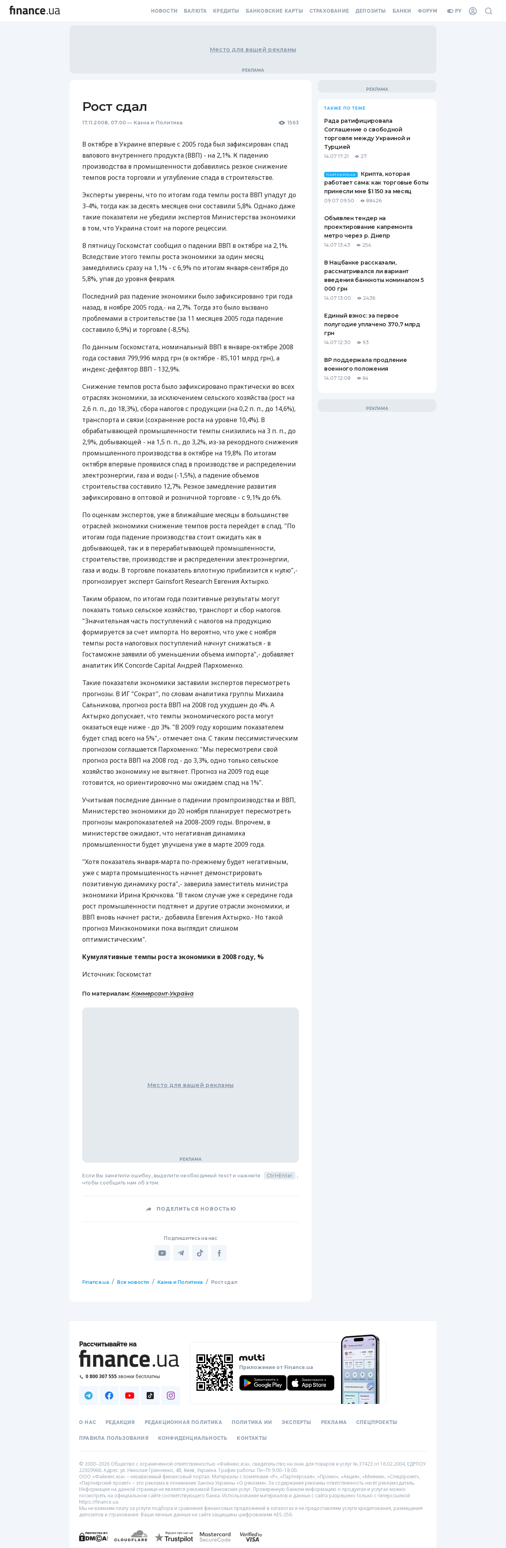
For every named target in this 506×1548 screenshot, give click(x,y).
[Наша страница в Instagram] (170, 1395)
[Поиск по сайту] (489, 11)
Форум (428, 11)
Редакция (120, 1422)
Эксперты (296, 1422)
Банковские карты (274, 11)
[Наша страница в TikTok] (150, 1395)
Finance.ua (95, 1282)
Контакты (252, 1438)
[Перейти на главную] (34, 11)
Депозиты (370, 11)
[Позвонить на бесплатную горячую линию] (129, 1376)
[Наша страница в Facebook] (109, 1395)
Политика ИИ (252, 1422)
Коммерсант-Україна (162, 993)
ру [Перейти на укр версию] (454, 11)
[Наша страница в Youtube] (129, 1395)
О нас (87, 1422)
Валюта (195, 11)
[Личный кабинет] (473, 11)
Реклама (334, 1422)
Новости (164, 11)
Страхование (329, 11)
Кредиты (226, 11)
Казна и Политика (158, 123)
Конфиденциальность (193, 1438)
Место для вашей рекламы (253, 49)
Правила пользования (114, 1438)
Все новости (133, 1282)
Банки (402, 11)
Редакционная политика (183, 1422)
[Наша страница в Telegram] (88, 1395)
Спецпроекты (376, 1422)
